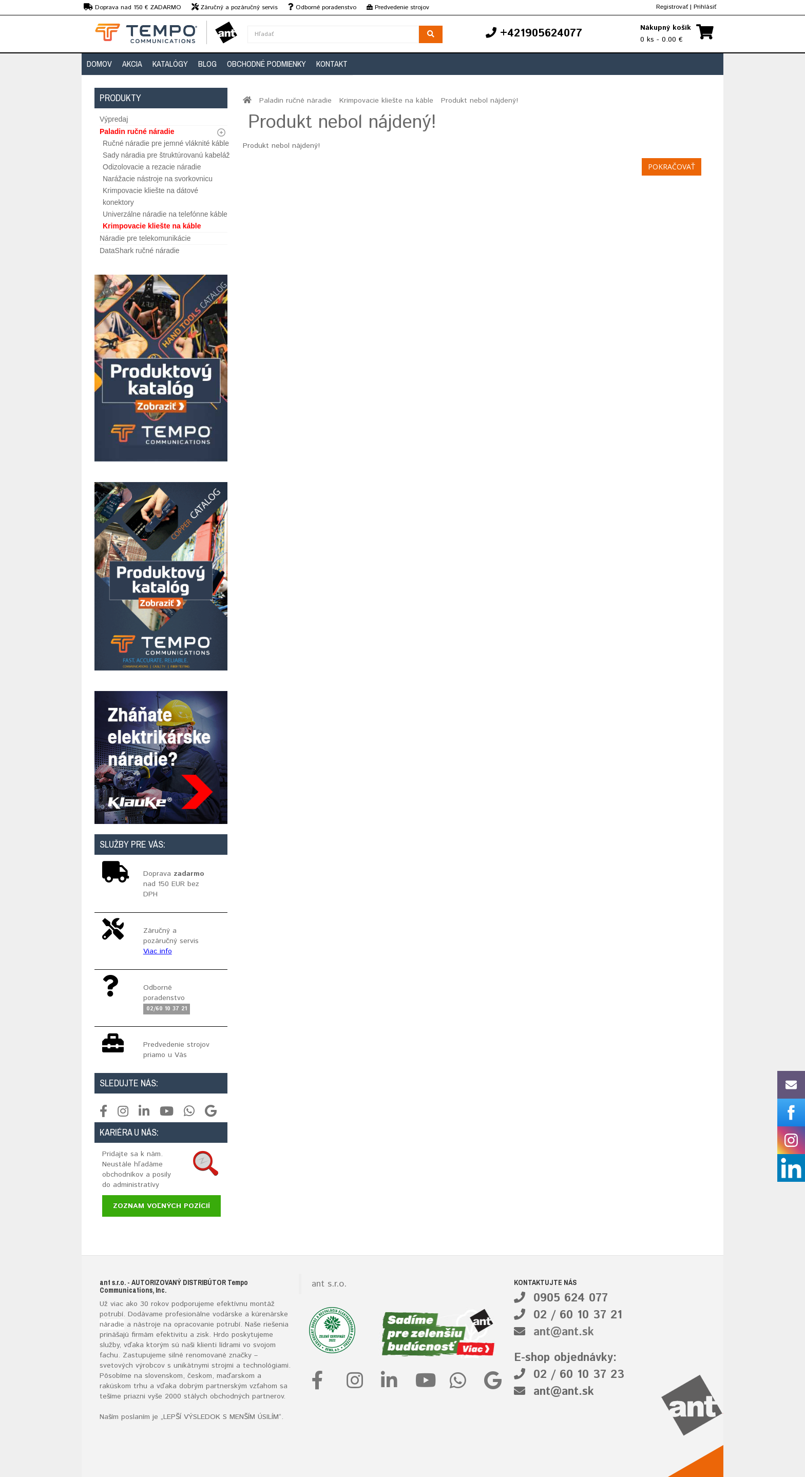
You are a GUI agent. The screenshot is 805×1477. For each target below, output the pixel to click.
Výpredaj (114, 119)
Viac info (157, 951)
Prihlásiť (705, 7)
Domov (99, 63)
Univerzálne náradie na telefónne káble (165, 214)
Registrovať (672, 7)
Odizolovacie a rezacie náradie (152, 167)
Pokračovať (671, 166)
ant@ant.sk (563, 1332)
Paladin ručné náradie (137, 131)
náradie (112, 1324)
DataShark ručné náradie (140, 250)
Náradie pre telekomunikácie (145, 238)
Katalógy (170, 63)
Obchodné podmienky (266, 63)
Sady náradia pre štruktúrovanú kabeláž (166, 155)
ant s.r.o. (329, 1284)
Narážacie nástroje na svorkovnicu (158, 179)
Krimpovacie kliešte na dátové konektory (150, 196)
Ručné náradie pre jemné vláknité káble (166, 143)
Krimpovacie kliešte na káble (152, 226)
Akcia (132, 63)
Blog (207, 63)
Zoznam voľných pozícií (161, 1206)
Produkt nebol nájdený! (479, 100)
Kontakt (332, 63)
